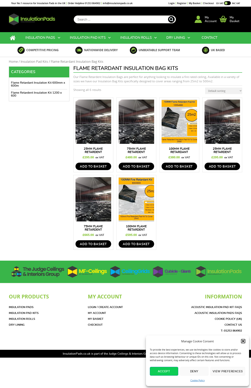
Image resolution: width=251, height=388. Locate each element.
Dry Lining (175, 40)
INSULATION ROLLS (22, 321)
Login (171, 3)
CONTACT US (233, 327)
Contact (209, 40)
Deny (194, 371)
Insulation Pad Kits (88, 40)
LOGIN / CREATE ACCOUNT (105, 309)
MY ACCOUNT (97, 315)
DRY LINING (17, 327)
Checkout (208, 3)
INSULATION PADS (21, 309)
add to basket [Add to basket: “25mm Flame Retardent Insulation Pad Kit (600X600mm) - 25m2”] (222, 168)
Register (181, 3)
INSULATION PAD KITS (24, 315)
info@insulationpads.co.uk (118, 3)
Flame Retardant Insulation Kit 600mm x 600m (38, 86)
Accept (164, 371)
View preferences (228, 371)
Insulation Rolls (136, 40)
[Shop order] (223, 93)
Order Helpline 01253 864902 (84, 3)
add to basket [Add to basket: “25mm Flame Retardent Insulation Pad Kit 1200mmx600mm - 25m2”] (93, 168)
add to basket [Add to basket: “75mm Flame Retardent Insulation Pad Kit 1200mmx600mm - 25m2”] (136, 168)
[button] (243, 341)
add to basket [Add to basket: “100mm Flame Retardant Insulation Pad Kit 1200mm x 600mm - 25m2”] (179, 168)
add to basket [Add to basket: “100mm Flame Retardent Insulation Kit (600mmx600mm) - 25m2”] (136, 246)
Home (13, 40)
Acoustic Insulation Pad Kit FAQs (216, 309)
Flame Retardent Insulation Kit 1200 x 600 (36, 96)
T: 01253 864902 (231, 333)
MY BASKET (96, 321)
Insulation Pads (40, 40)
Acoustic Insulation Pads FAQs (218, 315)
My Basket (195, 3)
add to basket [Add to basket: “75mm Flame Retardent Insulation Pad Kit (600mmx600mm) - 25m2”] (93, 246)
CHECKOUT (95, 327)
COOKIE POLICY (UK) (228, 321)
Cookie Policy (197, 380)
